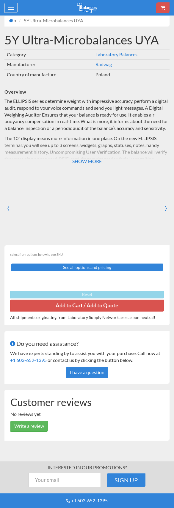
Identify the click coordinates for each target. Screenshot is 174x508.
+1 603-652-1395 (28, 360)
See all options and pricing (87, 267)
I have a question (87, 372)
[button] (13, 208)
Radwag (103, 64)
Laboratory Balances (116, 54)
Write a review (29, 426)
